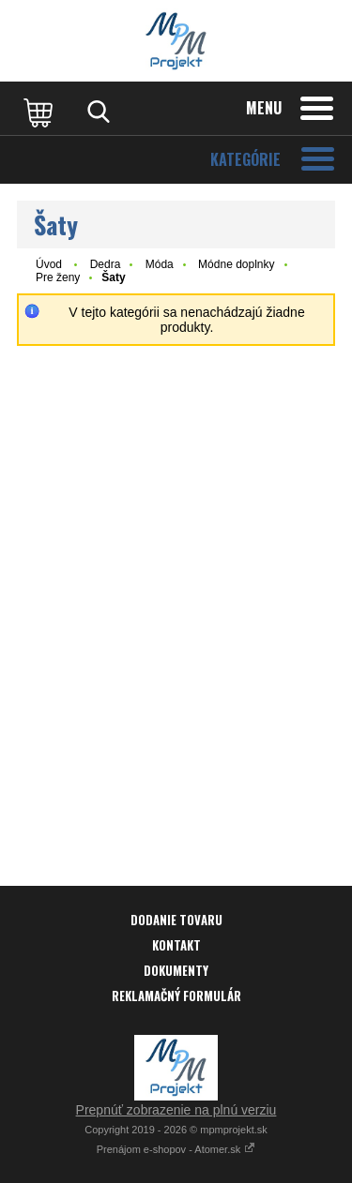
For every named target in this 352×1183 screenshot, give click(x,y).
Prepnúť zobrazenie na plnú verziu (176, 1109)
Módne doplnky (236, 264)
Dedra (105, 264)
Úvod (49, 264)
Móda (159, 264)
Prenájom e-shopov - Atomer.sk (176, 1149)
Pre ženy (58, 277)
